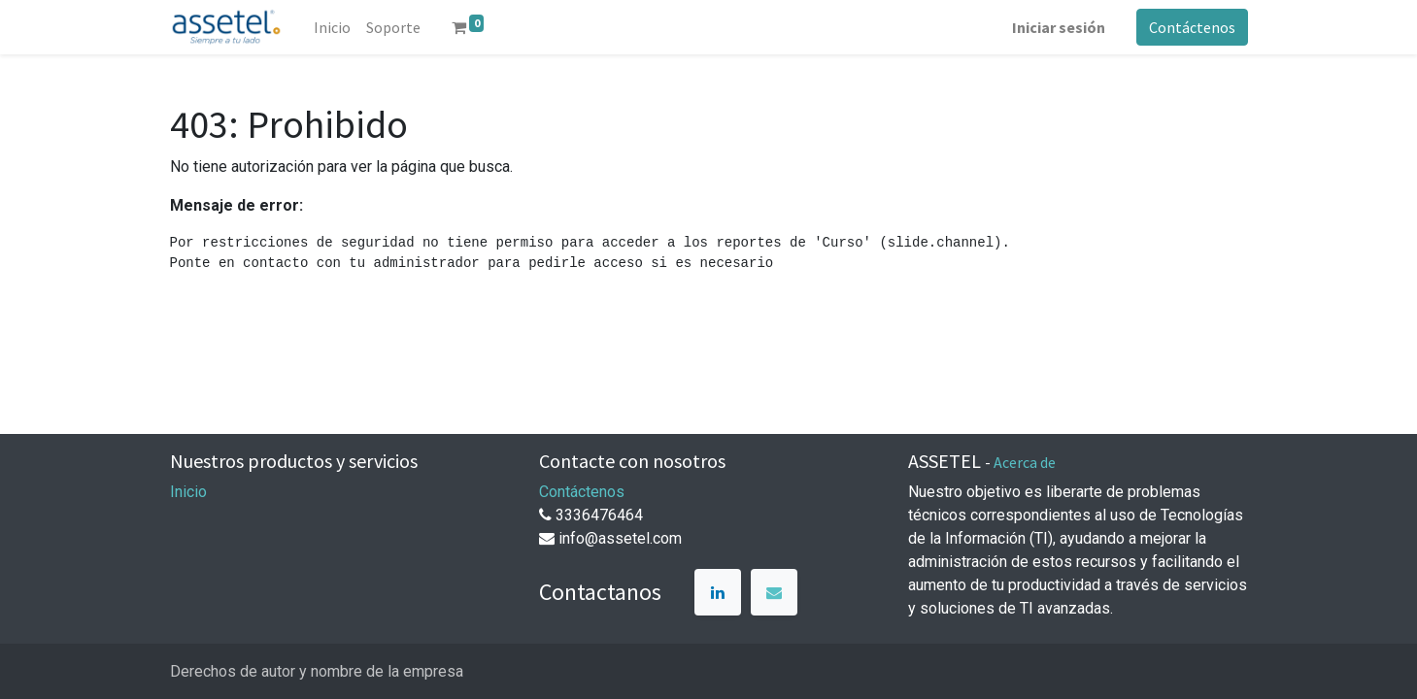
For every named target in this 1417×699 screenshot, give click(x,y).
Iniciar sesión (1058, 27)
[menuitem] (332, 27)
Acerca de (1025, 462)
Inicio (188, 492)
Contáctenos (1192, 27)
